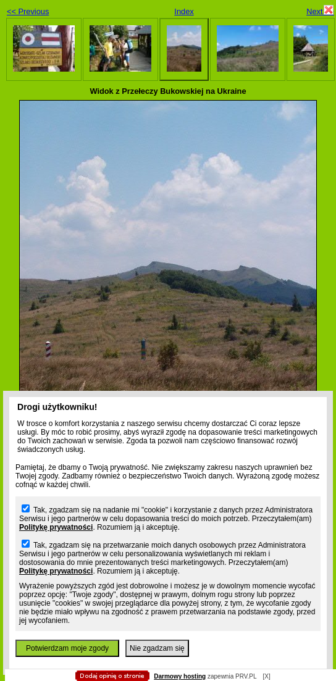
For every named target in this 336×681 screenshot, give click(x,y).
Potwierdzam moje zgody (67, 648)
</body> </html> (162, 61)
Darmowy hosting (180, 676)
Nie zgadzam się (157, 648)
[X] (266, 676)
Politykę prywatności (56, 527)
